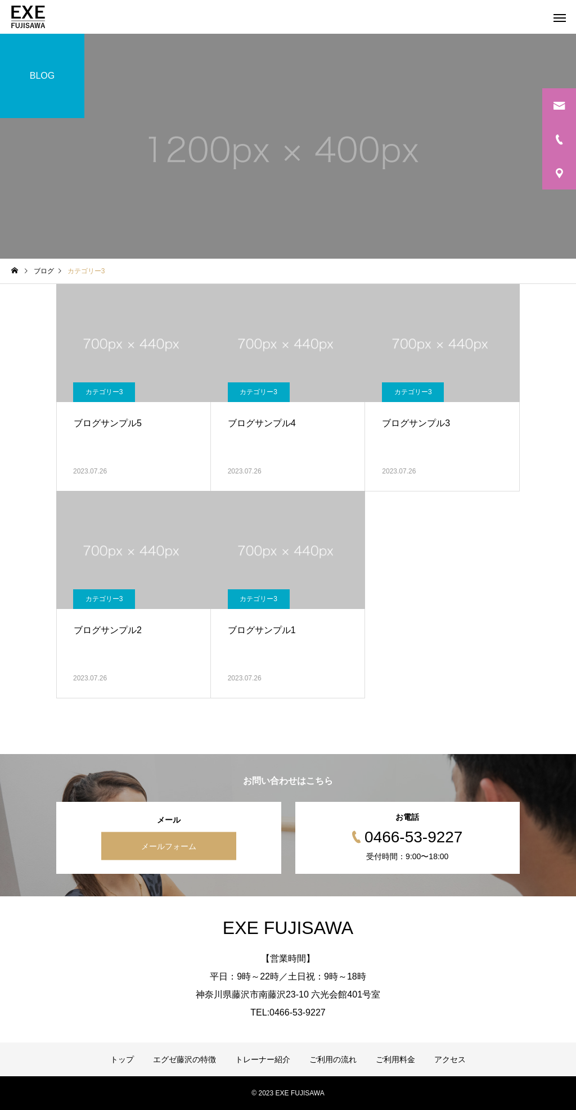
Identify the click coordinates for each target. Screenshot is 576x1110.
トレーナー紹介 (262, 1059)
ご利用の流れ (333, 1059)
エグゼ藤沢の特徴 (184, 1059)
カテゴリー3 (104, 392)
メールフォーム (168, 846)
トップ (122, 1059)
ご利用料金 (395, 1059)
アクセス (450, 1059)
